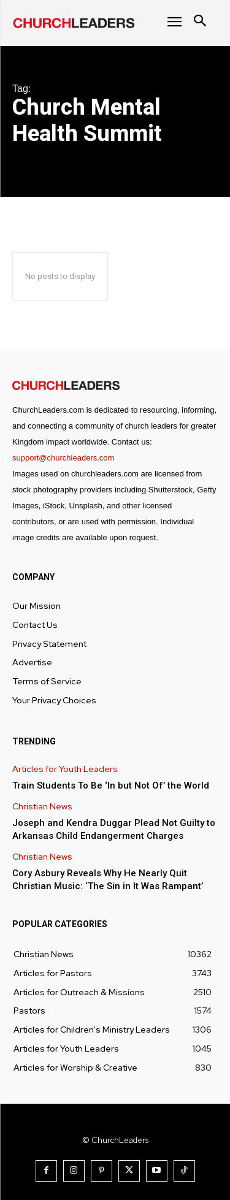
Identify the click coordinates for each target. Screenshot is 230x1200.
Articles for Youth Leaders (65, 769)
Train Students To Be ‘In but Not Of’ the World (110, 785)
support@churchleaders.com (63, 457)
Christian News (42, 806)
